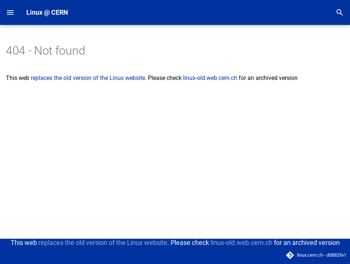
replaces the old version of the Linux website (88, 77)
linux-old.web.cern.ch (210, 77)
